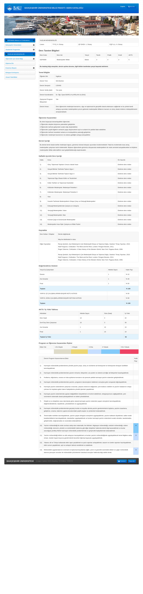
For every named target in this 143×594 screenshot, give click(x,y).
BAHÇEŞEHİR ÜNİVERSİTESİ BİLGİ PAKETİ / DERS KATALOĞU (45, 8)
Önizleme (122, 461)
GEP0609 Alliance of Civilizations (18, 40)
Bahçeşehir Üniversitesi (13, 45)
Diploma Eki (10, 63)
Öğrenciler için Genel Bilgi (14, 59)
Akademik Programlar (13, 49)
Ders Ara (131, 6)
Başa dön (132, 461)
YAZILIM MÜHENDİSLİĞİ (15, 54)
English (122, 6)
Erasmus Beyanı (11, 68)
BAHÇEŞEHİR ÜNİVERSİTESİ (20, 461)
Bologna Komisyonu (12, 72)
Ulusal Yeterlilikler (11, 77)
